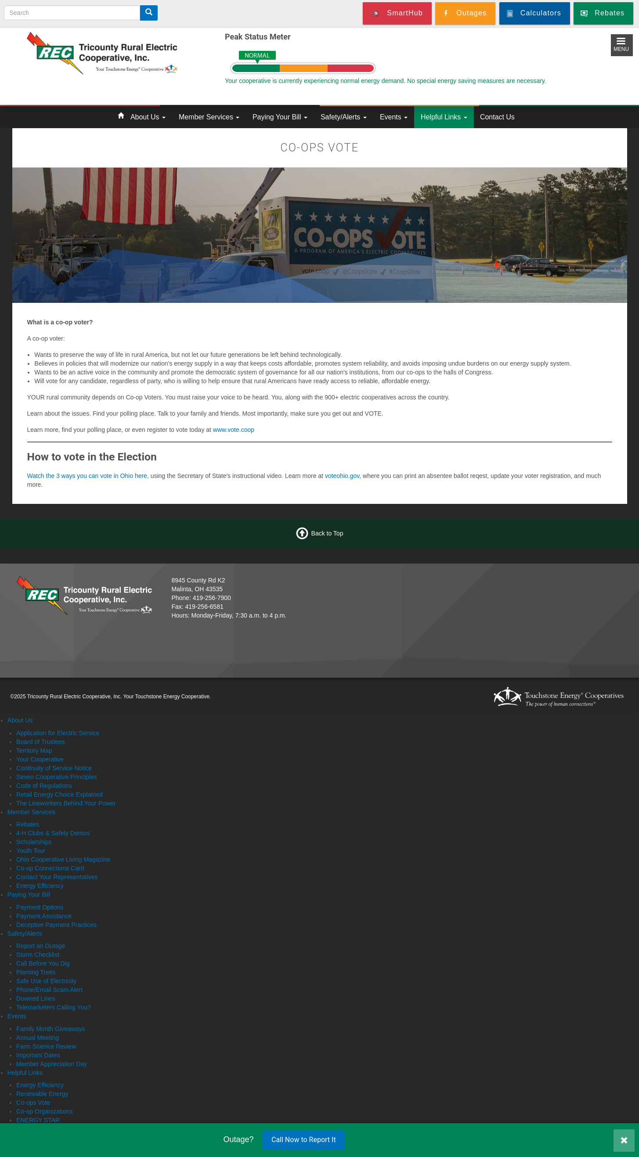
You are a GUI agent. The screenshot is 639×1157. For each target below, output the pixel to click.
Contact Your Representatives (56, 876)
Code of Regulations (44, 785)
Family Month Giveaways (50, 1028)
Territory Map (34, 750)
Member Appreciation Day (51, 1063)
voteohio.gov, (343, 475)
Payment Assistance (44, 916)
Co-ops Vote (33, 1102)
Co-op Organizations (44, 1111)
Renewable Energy (42, 1093)
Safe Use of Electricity (46, 981)
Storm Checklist (37, 954)
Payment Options (39, 907)
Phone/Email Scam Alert (49, 989)
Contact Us (497, 117)
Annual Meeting (37, 1037)
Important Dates (38, 1055)
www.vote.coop (233, 429)
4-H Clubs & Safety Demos (53, 833)
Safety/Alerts (344, 117)
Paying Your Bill (280, 117)
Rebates (27, 824)
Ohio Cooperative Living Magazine (63, 859)
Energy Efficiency (40, 885)
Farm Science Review (46, 1046)
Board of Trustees (40, 741)
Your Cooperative (40, 759)
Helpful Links (444, 117)
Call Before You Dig (42, 963)
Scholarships (33, 841)
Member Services (209, 117)
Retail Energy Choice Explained (59, 794)
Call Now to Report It (303, 1139)
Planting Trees (36, 972)
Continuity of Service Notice (54, 768)
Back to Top (327, 533)
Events (394, 117)
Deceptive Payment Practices (56, 924)
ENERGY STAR (38, 1120)
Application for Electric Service (57, 733)
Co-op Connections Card (50, 868)
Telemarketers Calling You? (53, 1007)
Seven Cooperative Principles (56, 776)
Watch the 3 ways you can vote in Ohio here (87, 475)
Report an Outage (40, 945)
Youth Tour (30, 850)
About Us (148, 117)
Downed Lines (35, 998)
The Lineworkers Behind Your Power (66, 803)
